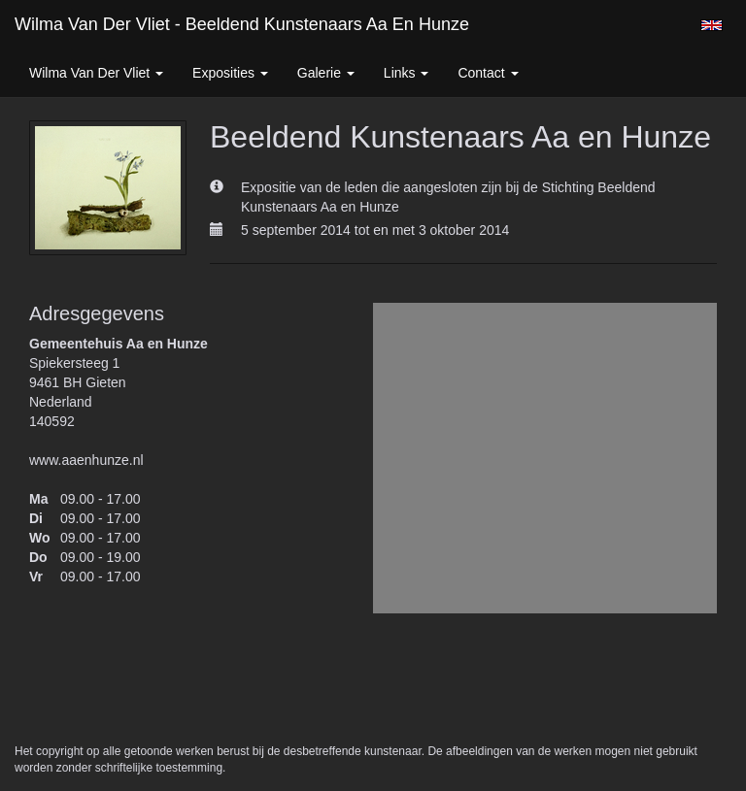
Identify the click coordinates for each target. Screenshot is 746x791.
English (711, 25)
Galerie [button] (326, 73)
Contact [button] (488, 73)
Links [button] (406, 73)
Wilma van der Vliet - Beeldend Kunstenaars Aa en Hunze (242, 24)
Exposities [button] (230, 73)
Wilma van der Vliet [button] (96, 73)
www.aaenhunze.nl (86, 460)
